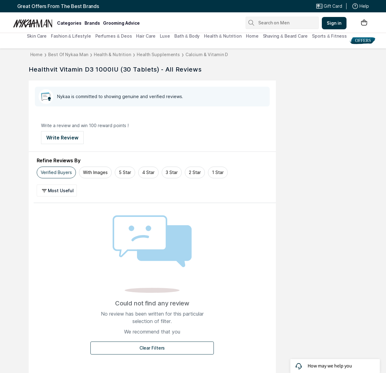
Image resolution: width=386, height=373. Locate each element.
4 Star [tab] (148, 172)
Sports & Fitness (329, 36)
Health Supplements (158, 54)
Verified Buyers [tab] (56, 172)
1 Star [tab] (218, 172)
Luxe (165, 36)
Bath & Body (187, 36)
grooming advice (121, 23)
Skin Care (37, 36)
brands (92, 23)
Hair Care (145, 36)
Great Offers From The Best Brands (58, 6)
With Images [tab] (95, 172)
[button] (58, 190)
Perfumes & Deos (113, 36)
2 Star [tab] (195, 172)
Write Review (62, 138)
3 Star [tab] (172, 172)
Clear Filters (152, 347)
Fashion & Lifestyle (71, 36)
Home (252, 36)
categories (69, 23)
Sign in (334, 23)
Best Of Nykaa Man (68, 54)
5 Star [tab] (125, 172)
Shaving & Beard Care (285, 36)
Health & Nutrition (223, 36)
